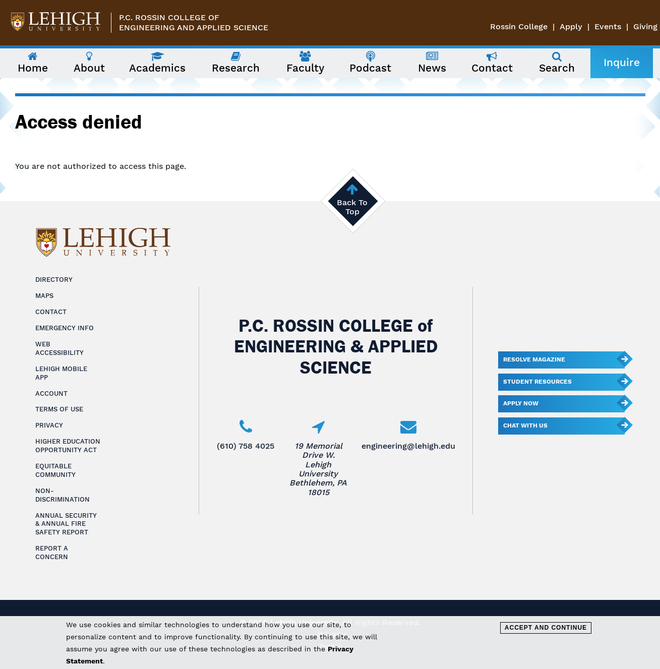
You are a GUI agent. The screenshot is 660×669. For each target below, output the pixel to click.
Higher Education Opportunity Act (67, 446)
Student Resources (537, 381)
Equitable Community (55, 470)
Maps (44, 295)
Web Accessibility (59, 348)
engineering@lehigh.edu (408, 446)
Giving (645, 26)
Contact (51, 312)
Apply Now (520, 403)
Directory (54, 279)
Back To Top (352, 207)
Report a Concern (51, 552)
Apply (571, 26)
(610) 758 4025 (245, 446)
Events (607, 26)
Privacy (49, 425)
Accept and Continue (546, 627)
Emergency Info (64, 328)
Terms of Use (59, 409)
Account (51, 393)
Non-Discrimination (62, 495)
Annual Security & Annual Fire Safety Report (66, 524)
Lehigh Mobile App (61, 373)
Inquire (622, 62)
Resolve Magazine (534, 359)
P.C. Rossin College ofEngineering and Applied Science (193, 22)
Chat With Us (525, 425)
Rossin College (519, 26)
